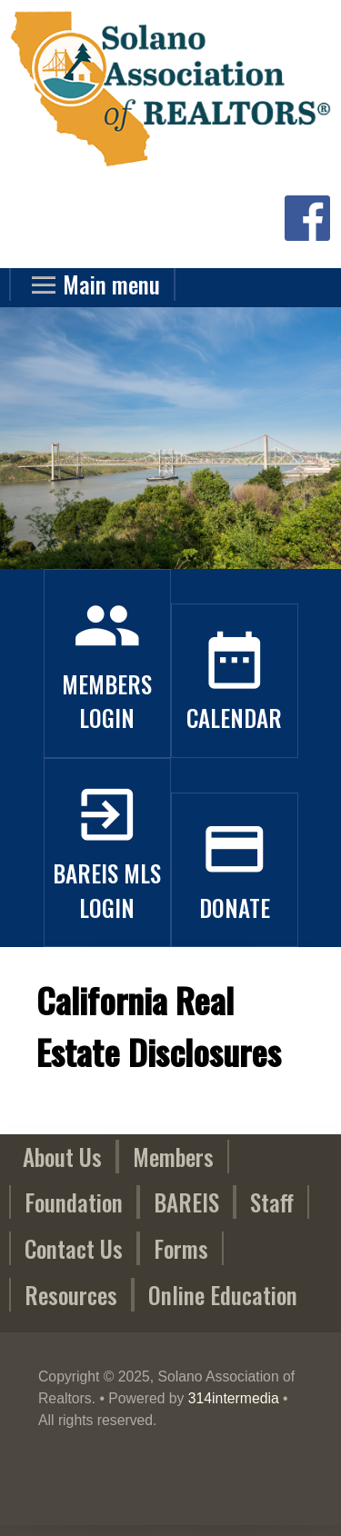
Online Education (222, 1295)
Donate (234, 890)
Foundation (74, 1202)
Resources (71, 1295)
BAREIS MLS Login (107, 873)
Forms (181, 1248)
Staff (272, 1202)
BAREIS (186, 1202)
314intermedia (233, 1398)
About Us (62, 1156)
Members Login (107, 684)
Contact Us (74, 1248)
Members (173, 1156)
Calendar (234, 701)
